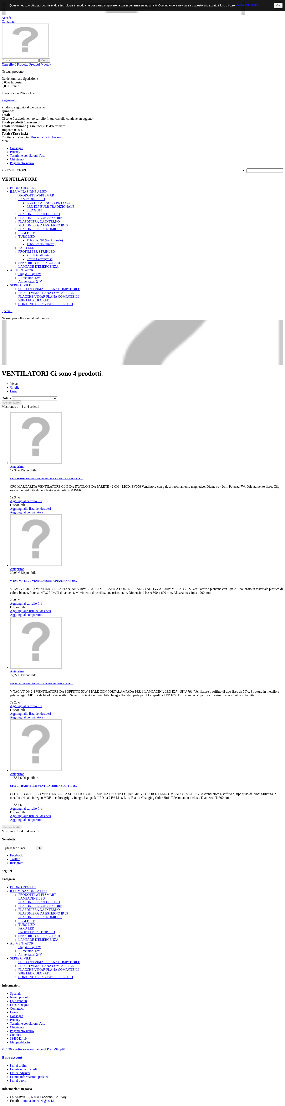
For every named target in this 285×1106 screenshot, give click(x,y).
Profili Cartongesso (39, 259)
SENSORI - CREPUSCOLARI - (40, 263)
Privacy (15, 152)
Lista (13, 391)
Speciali (7, 311)
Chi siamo (17, 159)
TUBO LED (26, 236)
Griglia (14, 387)
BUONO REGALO (23, 188)
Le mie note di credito (24, 1069)
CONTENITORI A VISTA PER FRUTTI (45, 304)
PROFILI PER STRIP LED (36, 251)
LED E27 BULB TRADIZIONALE (50, 206)
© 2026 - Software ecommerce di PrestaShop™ (33, 1049)
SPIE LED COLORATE (34, 300)
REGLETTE (26, 233)
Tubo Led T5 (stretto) (41, 244)
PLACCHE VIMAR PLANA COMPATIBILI (48, 296)
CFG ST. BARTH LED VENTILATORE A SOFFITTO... (43, 785)
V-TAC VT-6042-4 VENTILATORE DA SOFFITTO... (41, 683)
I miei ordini (18, 1065)
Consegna (16, 148)
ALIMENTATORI (22, 270)
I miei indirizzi (20, 1073)
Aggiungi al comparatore (26, 512)
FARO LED (26, 248)
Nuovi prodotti (20, 997)
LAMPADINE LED (31, 199)
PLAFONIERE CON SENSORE (40, 218)
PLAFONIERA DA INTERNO (39, 221)
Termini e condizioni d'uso (27, 155)
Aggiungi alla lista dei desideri (30, 508)
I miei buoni (18, 1080)
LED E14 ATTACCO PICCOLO (48, 203)
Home (14, 1012)
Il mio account (12, 1057)
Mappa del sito (20, 1042)
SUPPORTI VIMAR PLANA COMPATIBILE (49, 289)
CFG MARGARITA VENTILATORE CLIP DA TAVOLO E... (46, 478)
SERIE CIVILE (20, 285)
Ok (278, 5)
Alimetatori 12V (29, 278)
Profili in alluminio (39, 255)
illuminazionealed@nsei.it (37, 1100)
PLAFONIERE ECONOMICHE (40, 229)
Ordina (6, 398)
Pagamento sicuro (22, 163)
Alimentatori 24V (30, 281)
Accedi (6, 18)
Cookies (15, 1034)
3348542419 (18, 1038)
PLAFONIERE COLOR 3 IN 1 (39, 214)
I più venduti (18, 1001)
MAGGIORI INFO (247, 5)
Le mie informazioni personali (30, 1077)
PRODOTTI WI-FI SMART (37, 195)
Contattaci (8, 21)
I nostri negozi (19, 1005)
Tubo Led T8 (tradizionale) (45, 240)
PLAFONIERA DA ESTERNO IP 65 (43, 225)
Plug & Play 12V (29, 274)
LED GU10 (34, 210)
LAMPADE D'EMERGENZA (38, 266)
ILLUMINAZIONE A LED (28, 191)
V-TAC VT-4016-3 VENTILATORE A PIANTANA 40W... (43, 580)
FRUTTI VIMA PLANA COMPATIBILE (46, 293)
